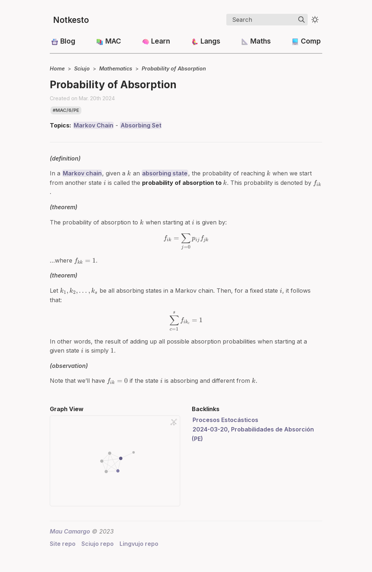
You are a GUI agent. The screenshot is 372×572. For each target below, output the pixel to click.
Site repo (63, 543)
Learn (160, 41)
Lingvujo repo (139, 543)
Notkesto (71, 20)
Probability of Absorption (174, 68)
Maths (260, 41)
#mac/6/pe (66, 110)
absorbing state (164, 173)
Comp (311, 41)
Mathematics (115, 68)
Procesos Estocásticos (225, 419)
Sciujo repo (97, 543)
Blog (67, 41)
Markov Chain (93, 125)
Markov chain (82, 173)
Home (57, 68)
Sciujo (82, 68)
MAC (113, 41)
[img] (301, 19)
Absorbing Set (141, 125)
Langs (210, 41)
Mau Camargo (70, 531)
